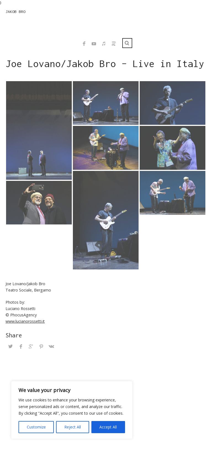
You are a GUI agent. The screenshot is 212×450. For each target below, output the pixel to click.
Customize (36, 427)
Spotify (114, 44)
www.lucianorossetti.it (25, 321)
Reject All (72, 427)
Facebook (84, 44)
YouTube (94, 44)
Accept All (108, 427)
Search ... (127, 43)
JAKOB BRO (15, 11)
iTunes (104, 44)
